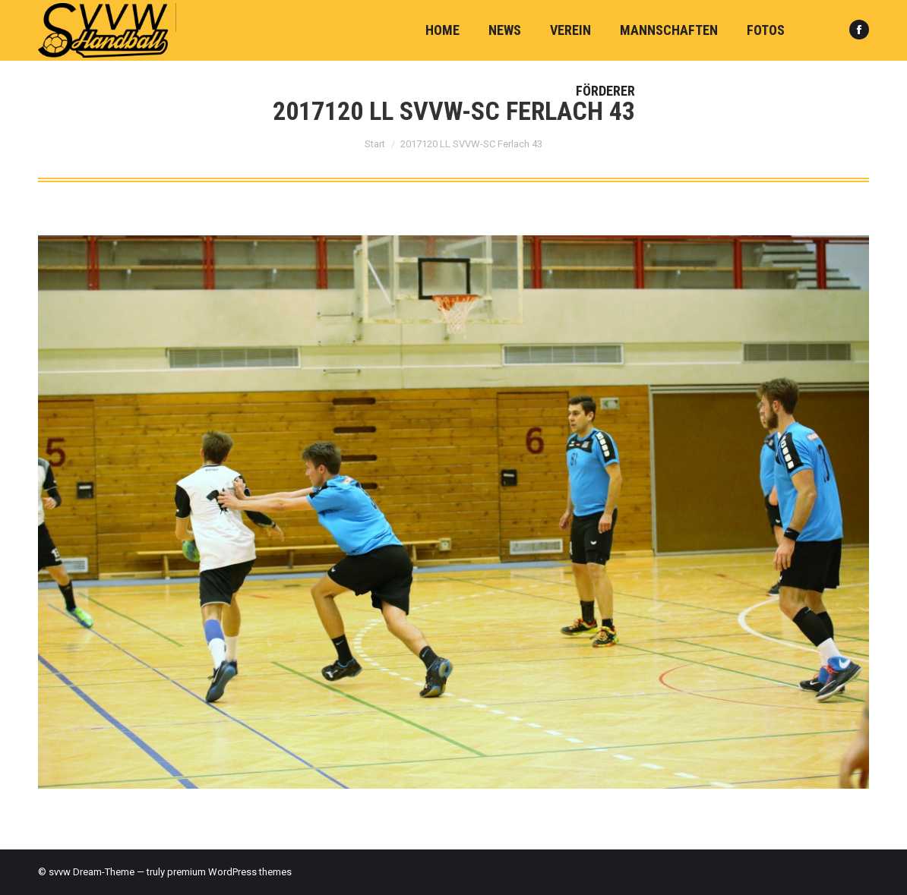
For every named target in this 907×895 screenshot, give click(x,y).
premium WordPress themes (229, 872)
